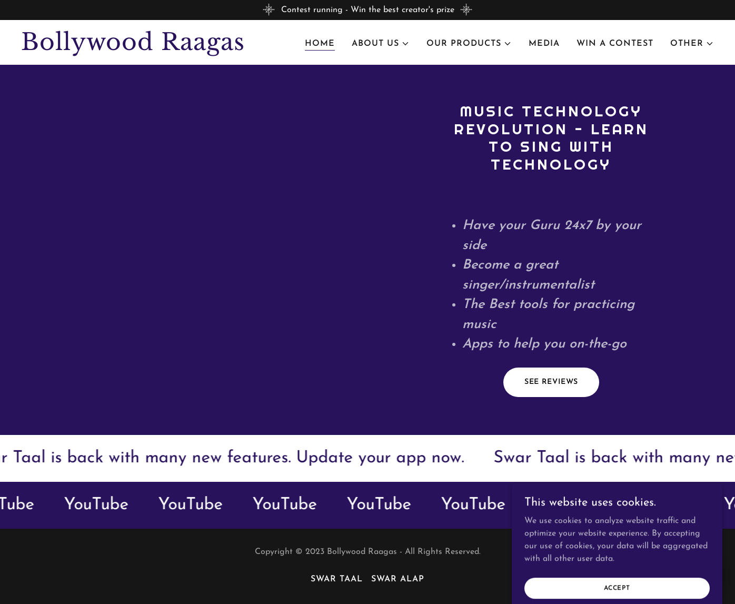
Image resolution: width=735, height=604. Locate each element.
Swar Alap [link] (397, 579)
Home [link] (320, 43)
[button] (381, 43)
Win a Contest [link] (615, 43)
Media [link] (544, 43)
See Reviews (551, 382)
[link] (142, 48)
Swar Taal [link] (337, 579)
